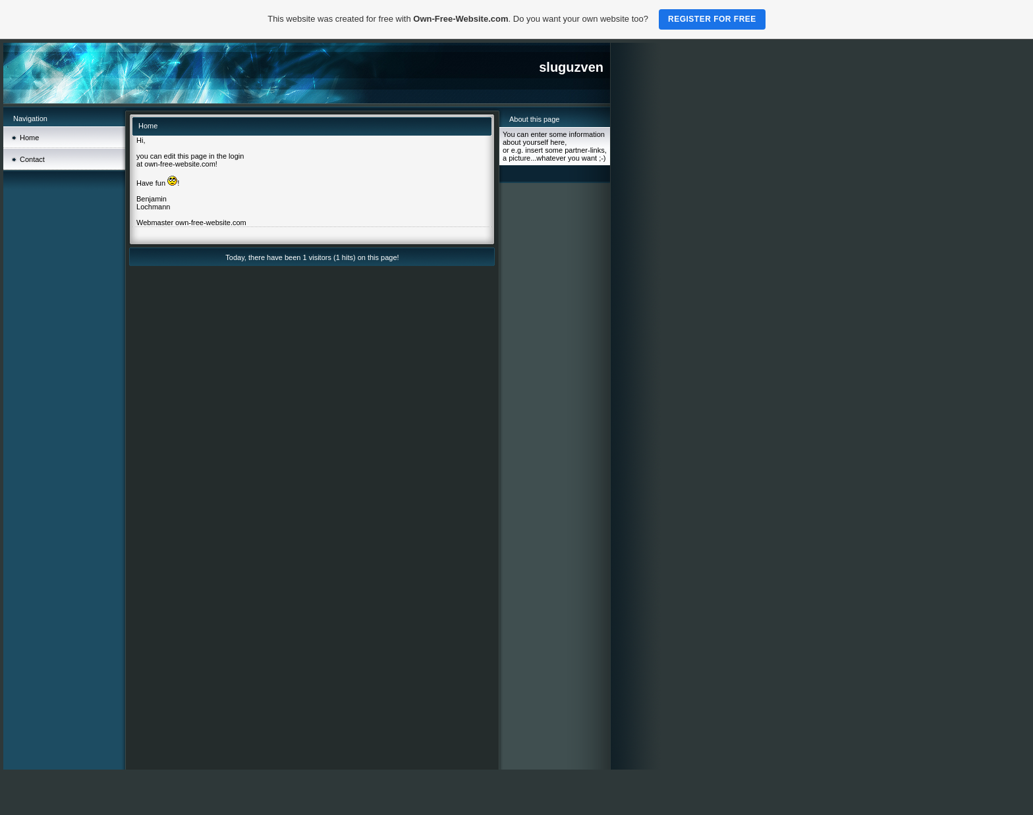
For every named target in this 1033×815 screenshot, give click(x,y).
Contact (32, 159)
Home (29, 138)
